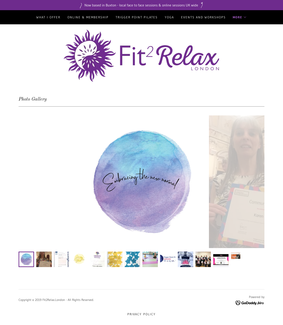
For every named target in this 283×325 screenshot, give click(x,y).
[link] (141, 55)
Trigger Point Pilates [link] (137, 17)
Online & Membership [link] (88, 17)
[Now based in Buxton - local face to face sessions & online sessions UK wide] (141, 5)
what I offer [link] (48, 17)
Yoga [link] (169, 17)
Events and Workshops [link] (203, 17)
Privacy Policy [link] (141, 314)
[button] (240, 17)
